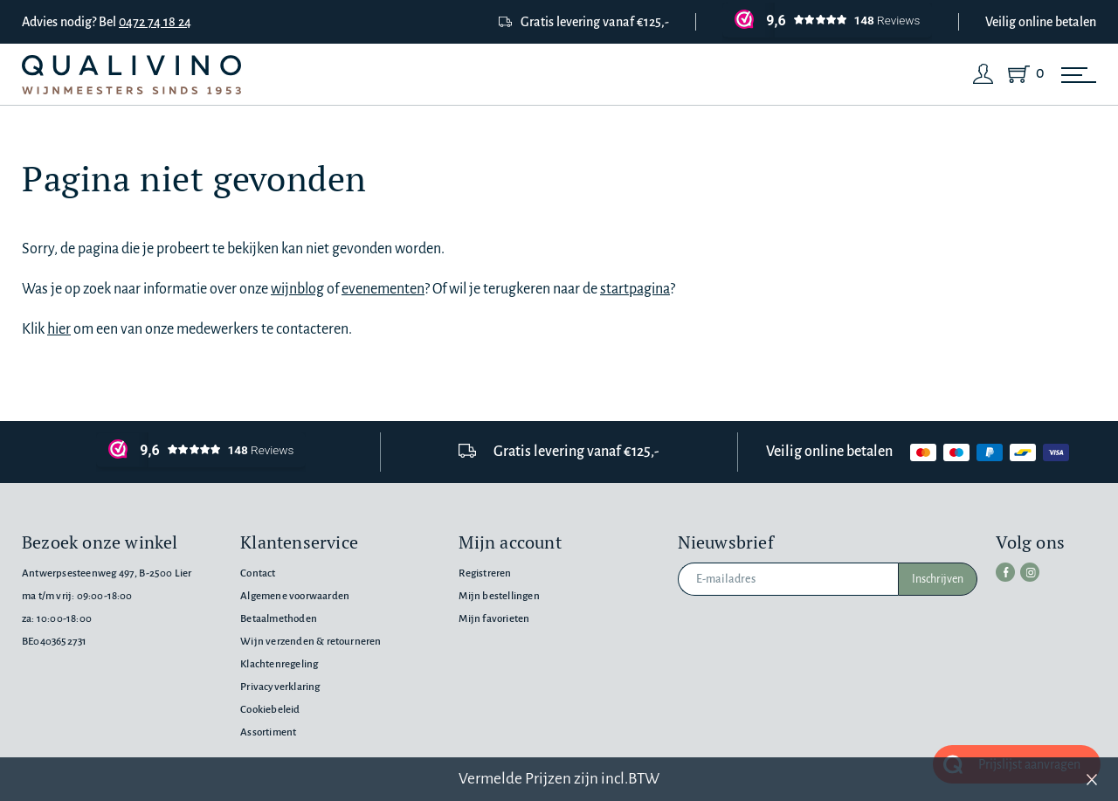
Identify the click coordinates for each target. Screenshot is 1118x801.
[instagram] (1029, 572)
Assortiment (268, 732)
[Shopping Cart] (1022, 74)
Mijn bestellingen (499, 596)
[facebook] (1005, 572)
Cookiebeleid (270, 709)
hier (59, 329)
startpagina (635, 289)
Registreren (485, 573)
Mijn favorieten (494, 619)
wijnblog (297, 289)
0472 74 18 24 (155, 22)
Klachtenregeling (279, 664)
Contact (257, 573)
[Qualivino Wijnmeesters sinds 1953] (131, 74)
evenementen (383, 289)
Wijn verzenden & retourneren (310, 641)
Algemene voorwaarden (294, 596)
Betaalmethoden (278, 619)
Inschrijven (937, 579)
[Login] (983, 74)
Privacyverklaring (280, 687)
